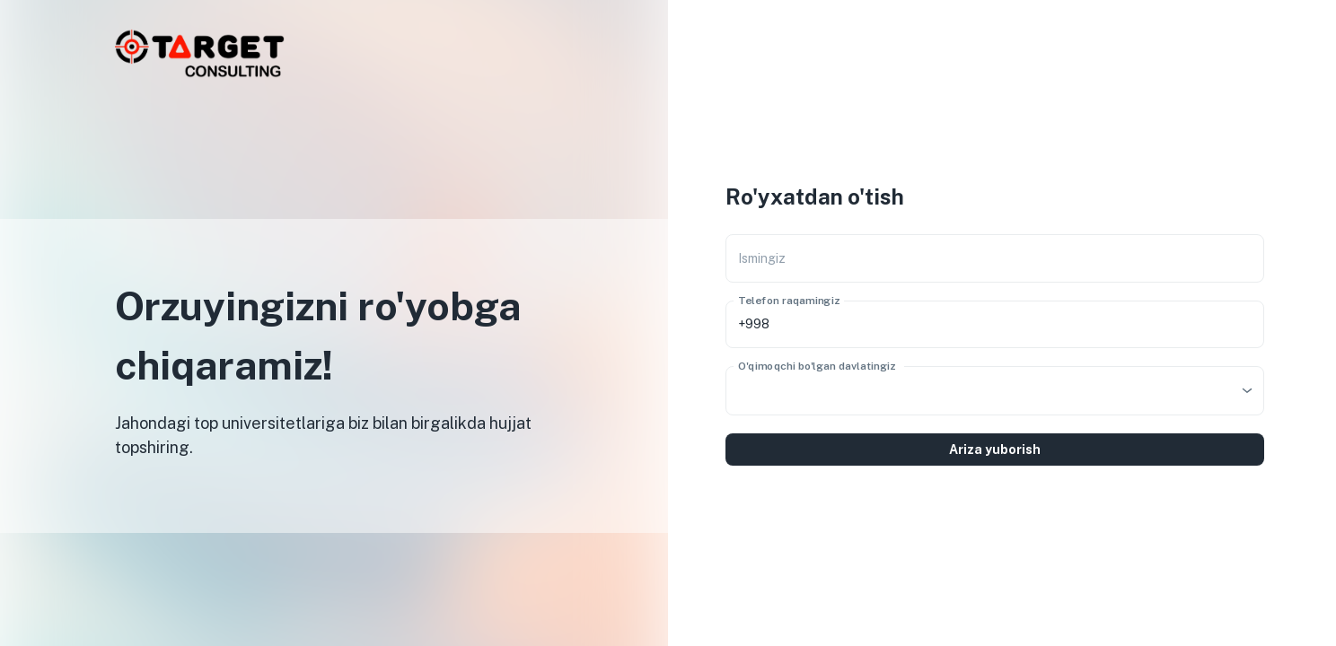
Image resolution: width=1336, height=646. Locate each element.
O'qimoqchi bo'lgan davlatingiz (817, 365)
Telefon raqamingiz (788, 299)
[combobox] (994, 390)
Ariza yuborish (995, 449)
